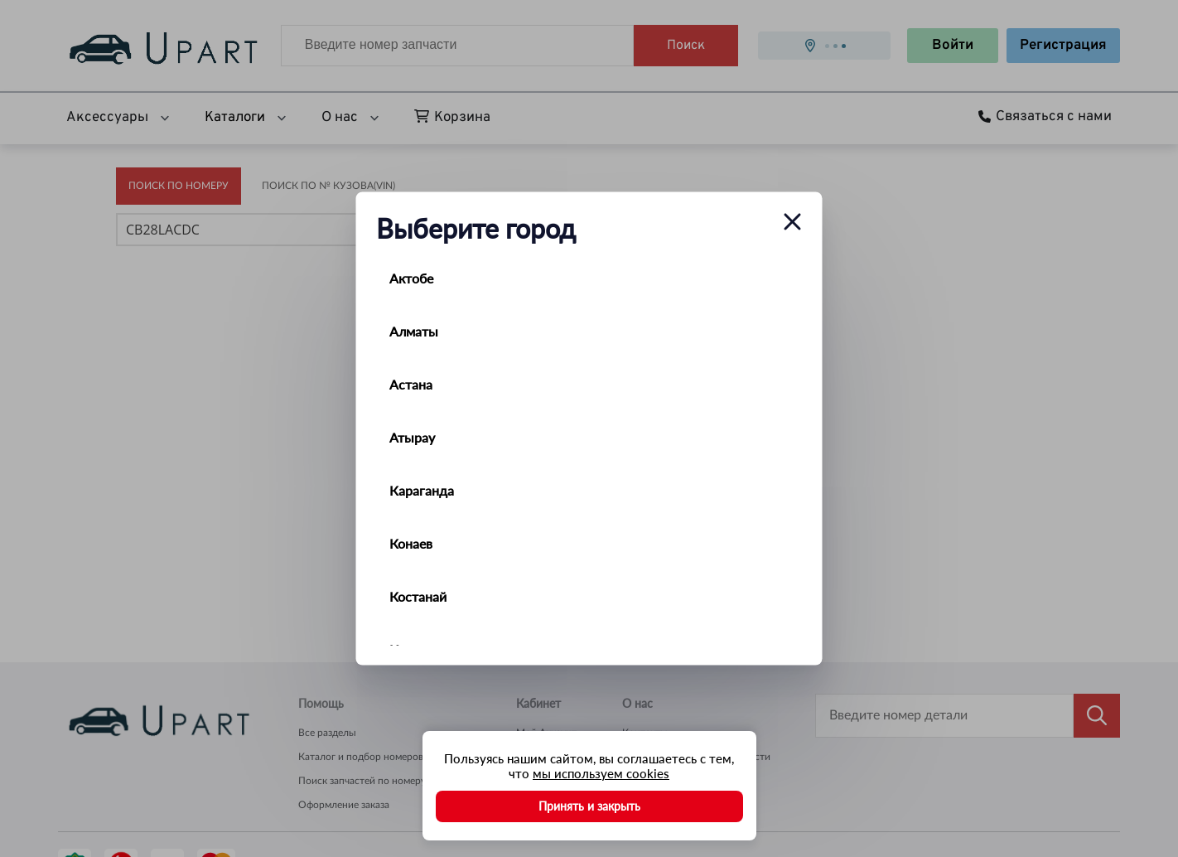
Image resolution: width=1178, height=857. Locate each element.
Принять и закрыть (589, 806)
